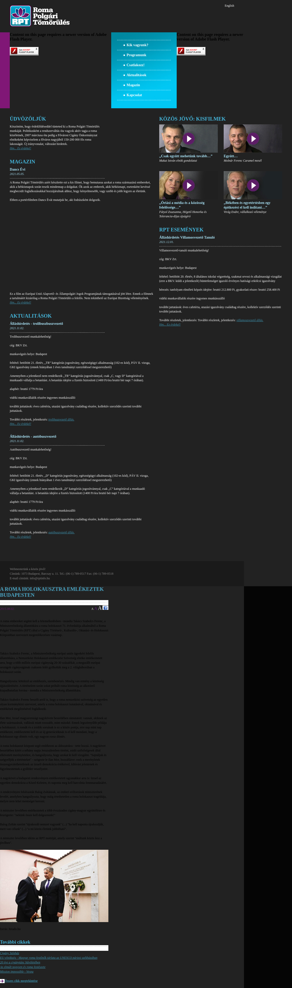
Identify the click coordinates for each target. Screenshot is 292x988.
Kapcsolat (134, 95)
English (229, 5)
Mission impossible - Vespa (16, 971)
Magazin (133, 85)
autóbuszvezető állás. (61, 532)
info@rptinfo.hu (40, 578)
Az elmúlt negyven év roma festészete (22, 967)
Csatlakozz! (136, 65)
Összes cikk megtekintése (21, 981)
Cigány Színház (9, 953)
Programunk (136, 55)
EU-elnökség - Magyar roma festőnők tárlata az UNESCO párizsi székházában (48, 958)
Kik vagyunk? (137, 45)
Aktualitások (136, 75)
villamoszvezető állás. (250, 320)
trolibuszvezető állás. (61, 419)
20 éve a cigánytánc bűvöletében (20, 962)
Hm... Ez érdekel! (20, 148)
